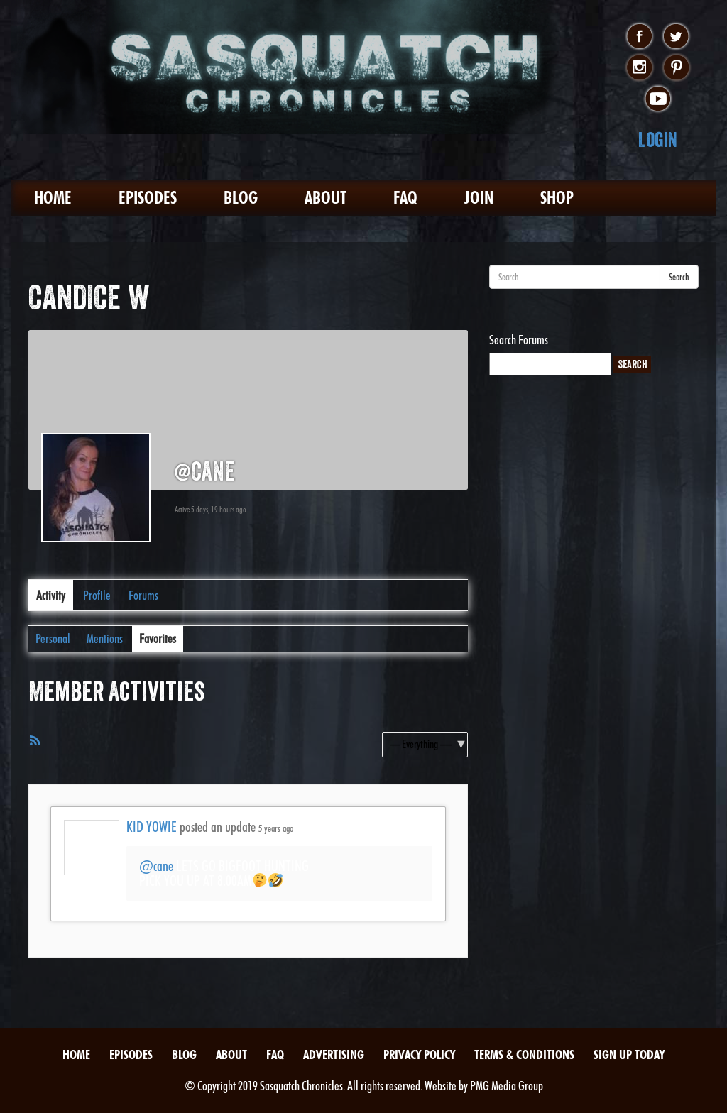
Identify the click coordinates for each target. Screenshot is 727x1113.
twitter (676, 37)
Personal (52, 638)
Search (679, 277)
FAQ (405, 197)
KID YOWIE (151, 826)
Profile (97, 595)
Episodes (148, 197)
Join (478, 197)
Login (657, 139)
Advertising (333, 1054)
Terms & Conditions (524, 1054)
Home (53, 197)
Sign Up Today (629, 1054)
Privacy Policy (419, 1054)
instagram (639, 68)
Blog (241, 197)
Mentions (105, 638)
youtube (658, 99)
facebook (639, 37)
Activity (50, 595)
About (325, 197)
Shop (557, 197)
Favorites (157, 638)
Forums (143, 595)
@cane (156, 865)
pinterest (676, 68)
